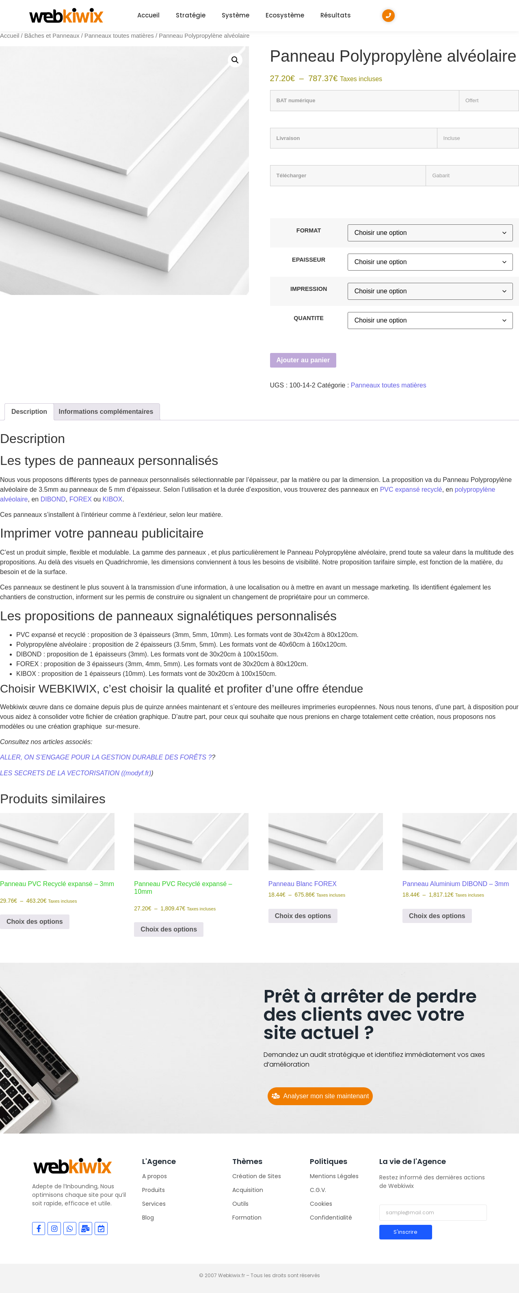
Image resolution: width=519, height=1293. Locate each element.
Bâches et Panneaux (52, 35)
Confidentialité (331, 1217)
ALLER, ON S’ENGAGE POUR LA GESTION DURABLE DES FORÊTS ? (106, 757)
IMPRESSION (308, 289)
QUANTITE (309, 318)
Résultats (335, 15)
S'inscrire (405, 1232)
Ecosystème (285, 15)
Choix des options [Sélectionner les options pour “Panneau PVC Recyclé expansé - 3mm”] (34, 921)
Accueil (148, 15)
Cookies (321, 1204)
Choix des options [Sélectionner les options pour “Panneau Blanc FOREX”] (303, 915)
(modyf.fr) (137, 773)
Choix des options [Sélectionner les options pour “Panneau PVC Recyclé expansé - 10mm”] (169, 929)
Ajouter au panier (303, 360)
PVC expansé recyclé (411, 489)
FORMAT (308, 230)
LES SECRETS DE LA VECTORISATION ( (61, 773)
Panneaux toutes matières (119, 35)
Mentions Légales (334, 1176)
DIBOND (53, 499)
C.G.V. (318, 1190)
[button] (235, 60)
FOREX (80, 499)
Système (235, 15)
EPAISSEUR (308, 259)
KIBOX (113, 499)
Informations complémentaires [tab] (105, 411)
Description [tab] (29, 411)
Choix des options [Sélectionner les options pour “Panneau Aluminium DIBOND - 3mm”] (437, 915)
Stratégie (190, 15)
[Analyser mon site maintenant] (320, 1096)
